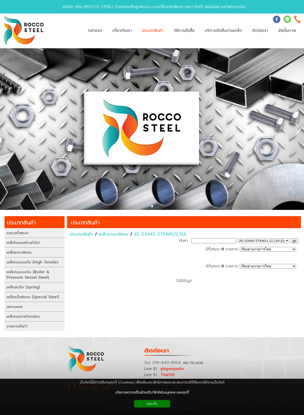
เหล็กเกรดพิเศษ (114, 234)
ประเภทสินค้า (85, 222)
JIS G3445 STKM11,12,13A (160, 234)
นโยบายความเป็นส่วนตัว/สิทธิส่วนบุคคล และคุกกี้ (152, 392)
